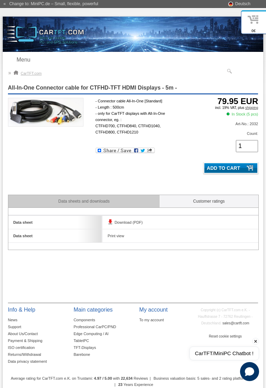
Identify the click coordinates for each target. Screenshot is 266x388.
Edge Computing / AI (90, 334)
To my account (151, 320)
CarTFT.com (28, 73)
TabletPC (81, 341)
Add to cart (223, 168)
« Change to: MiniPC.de (50, 3)
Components (84, 320)
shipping (251, 108)
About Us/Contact (23, 334)
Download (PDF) (129, 222)
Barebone (81, 354)
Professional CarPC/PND (94, 327)
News (13, 320)
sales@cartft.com (235, 323)
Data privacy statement (27, 361)
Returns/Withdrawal (24, 354)
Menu (23, 60)
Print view (116, 236)
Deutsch (242, 3)
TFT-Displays (84, 347)
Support (14, 327)
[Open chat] (249, 371)
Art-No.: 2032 (247, 124)
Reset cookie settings (225, 336)
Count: (252, 133)
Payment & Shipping (25, 341)
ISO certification (21, 347)
